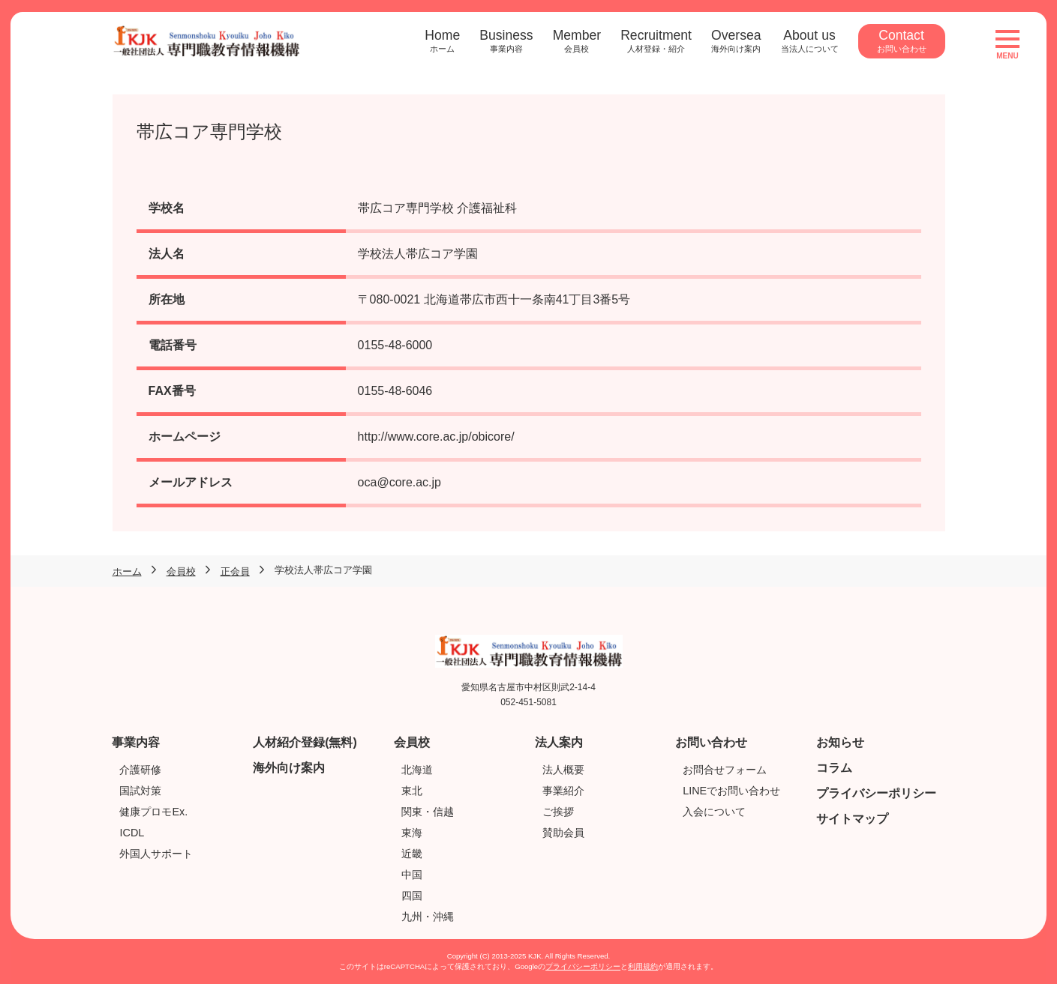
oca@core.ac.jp (399, 482)
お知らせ (840, 742)
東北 (411, 791)
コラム (834, 767)
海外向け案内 (289, 767)
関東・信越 (427, 812)
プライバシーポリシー (876, 793)
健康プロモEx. (153, 812)
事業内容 (136, 742)
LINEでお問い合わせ (731, 791)
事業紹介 (563, 791)
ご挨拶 (558, 812)
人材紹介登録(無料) (305, 742)
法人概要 (563, 770)
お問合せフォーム (725, 770)
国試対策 (140, 791)
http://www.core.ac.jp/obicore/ (436, 436)
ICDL (131, 833)
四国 (411, 896)
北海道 (417, 770)
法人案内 (559, 742)
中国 (411, 875)
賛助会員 (563, 833)
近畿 (411, 854)
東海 (411, 833)
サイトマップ (852, 818)
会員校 (412, 742)
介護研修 (140, 770)
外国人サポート (156, 854)
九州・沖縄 (427, 917)
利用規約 (643, 966)
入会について (714, 812)
